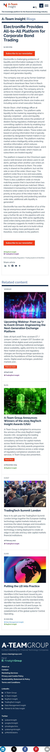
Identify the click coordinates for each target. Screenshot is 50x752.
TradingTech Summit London (22, 510)
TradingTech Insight (12, 254)
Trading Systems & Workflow (35, 258)
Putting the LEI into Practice (22, 586)
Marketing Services (10, 673)
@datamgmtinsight (12, 729)
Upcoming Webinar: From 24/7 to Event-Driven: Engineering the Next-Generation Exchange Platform (25, 326)
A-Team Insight (11, 696)
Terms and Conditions (11, 682)
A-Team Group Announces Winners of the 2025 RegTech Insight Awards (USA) (22, 421)
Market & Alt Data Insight (15, 708)
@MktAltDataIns (11, 732)
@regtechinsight (11, 723)
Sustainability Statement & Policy (16, 679)
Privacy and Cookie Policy (12, 676)
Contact (5, 670)
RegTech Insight (10, 252)
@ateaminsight (11, 720)
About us (5, 667)
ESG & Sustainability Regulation (14, 258)
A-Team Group (11, 693)
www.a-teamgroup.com (12, 654)
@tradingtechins (11, 726)
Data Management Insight (14, 622)
